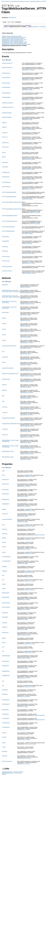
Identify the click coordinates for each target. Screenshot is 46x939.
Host (3, 575)
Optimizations (5, 632)
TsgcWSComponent (26, 243)
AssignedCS (5, 284)
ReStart (4, 362)
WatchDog (4, 751)
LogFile (4, 584)
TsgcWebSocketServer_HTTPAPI (38, 1)
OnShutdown (5, 612)
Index (18, 5)
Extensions (4, 529)
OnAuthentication (6, 83)
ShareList (4, 384)
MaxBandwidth (5, 592)
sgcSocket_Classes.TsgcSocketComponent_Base (14, 37)
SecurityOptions (6, 699)
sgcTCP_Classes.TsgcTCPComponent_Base (13, 38)
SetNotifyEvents (6, 379)
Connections (5, 513)
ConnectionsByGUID (7, 519)
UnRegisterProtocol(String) (8, 418)
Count (3, 524)
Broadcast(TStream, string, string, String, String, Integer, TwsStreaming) (11, 291)
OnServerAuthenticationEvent (9, 345)
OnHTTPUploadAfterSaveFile (9, 192)
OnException (5, 162)
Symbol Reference (5, 1)
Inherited (8, 60)
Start (3, 395)
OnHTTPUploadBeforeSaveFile (9, 215)
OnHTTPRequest (6, 182)
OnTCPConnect (6, 256)
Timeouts (4, 732)
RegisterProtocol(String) (8, 368)
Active (3, 470)
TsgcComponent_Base (29, 744)
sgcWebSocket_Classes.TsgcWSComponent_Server (14, 42)
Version (4, 742)
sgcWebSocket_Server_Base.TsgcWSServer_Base (14, 43)
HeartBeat (4, 566)
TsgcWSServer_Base (27, 89)
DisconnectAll (5, 312)
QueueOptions (5, 661)
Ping (3, 351)
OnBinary (4, 122)
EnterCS (4, 318)
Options (4, 638)
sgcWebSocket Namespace (17, 1)
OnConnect (4, 132)
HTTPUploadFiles (6, 556)
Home (4, 5)
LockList (4, 329)
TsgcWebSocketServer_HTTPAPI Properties (12, 771)
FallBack (4, 538)
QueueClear (5, 357)
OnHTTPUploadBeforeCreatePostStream (12, 202)
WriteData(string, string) (7, 451)
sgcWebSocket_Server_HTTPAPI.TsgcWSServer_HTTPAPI (16, 44)
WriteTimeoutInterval (7, 761)
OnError (4, 152)
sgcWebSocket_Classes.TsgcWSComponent (12, 40)
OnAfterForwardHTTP (7, 63)
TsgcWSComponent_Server (28, 273)
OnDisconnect (5, 142)
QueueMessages (6, 655)
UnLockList (4, 407)
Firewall (4, 542)
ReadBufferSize (6, 671)
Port (3, 646)
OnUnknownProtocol (7, 266)
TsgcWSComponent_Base (28, 129)
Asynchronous (5, 479)
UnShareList (5, 429)
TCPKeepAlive (5, 718)
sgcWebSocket (12, 17)
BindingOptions (5, 499)
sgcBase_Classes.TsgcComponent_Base (12, 36)
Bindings (4, 509)
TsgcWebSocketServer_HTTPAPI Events (12, 773)
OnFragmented (5, 172)
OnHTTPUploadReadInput (8, 226)
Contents (11, 5)
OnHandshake (5, 236)
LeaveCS (4, 323)
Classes (27, 1)
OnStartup (4, 622)
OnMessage (5, 246)
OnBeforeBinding (6, 93)
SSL (3, 681)
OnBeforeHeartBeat (7, 112)
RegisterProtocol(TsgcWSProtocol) (10, 373)
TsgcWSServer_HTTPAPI (38, 26)
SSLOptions (5, 689)
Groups (4, 552)
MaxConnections (6, 602)
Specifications (5, 709)
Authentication (5, 489)
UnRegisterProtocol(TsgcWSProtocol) (11, 423)
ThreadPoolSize (6, 722)
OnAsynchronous (6, 73)
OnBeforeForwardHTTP (7, 102)
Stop (3, 401)
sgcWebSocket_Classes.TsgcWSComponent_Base (14, 39)
